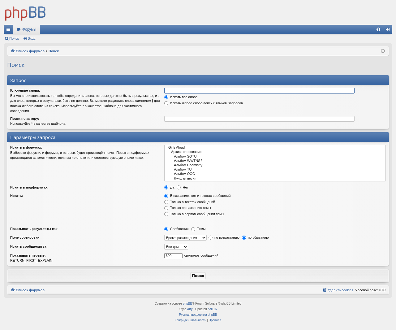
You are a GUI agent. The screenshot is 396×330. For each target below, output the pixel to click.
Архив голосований (275, 152)
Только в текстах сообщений (189, 202)
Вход (32, 38)
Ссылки (9, 30)
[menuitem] (378, 29)
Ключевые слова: (25, 90)
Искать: (16, 196)
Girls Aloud (275, 147)
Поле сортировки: (25, 237)
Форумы (29, 29)
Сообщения (176, 229)
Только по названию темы (187, 208)
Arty (190, 309)
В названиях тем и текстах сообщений (197, 196)
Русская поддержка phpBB (198, 314)
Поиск (14, 38)
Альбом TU (275, 169)
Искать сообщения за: (29, 246)
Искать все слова (181, 97)
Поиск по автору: (24, 118)
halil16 (212, 309)
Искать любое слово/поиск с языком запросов (203, 103)
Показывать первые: (28, 255)
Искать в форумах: (26, 147)
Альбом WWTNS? (275, 161)
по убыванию (255, 237)
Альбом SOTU (275, 156)
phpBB (187, 303)
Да (169, 187)
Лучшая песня (275, 178)
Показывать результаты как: (34, 229)
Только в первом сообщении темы (194, 214)
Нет (182, 187)
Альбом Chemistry (275, 165)
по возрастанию (224, 237)
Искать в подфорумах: (29, 187)
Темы (198, 229)
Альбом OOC (275, 174)
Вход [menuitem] (389, 30)
